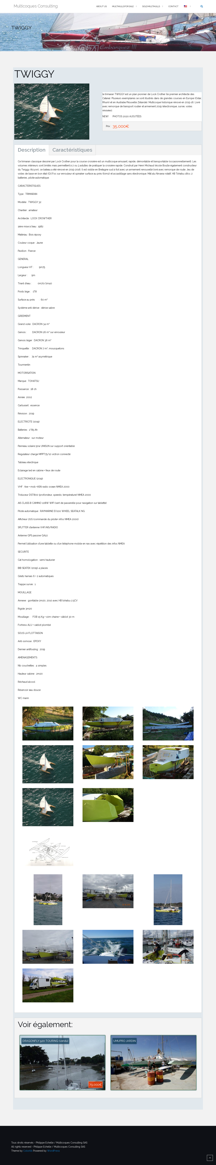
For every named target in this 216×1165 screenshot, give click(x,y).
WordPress (53, 1150)
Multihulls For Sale (123, 6)
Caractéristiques (72, 150)
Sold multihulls (151, 6)
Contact (173, 6)
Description (32, 150)
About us (101, 6)
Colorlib (27, 1150)
